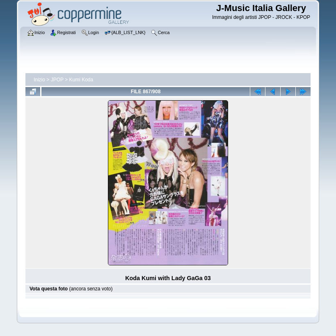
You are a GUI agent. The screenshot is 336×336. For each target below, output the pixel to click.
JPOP (57, 80)
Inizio (39, 80)
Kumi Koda (81, 80)
